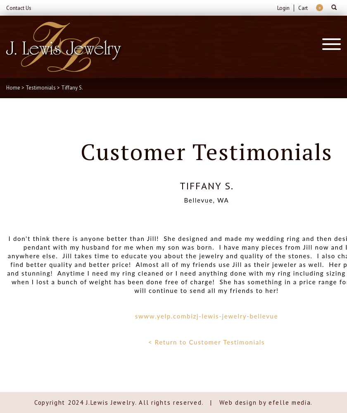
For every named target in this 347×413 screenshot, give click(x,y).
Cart (303, 8)
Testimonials (41, 87)
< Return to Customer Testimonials (206, 342)
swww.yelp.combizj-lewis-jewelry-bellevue (206, 316)
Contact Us (18, 8)
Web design (238, 402)
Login (283, 8)
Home (13, 87)
